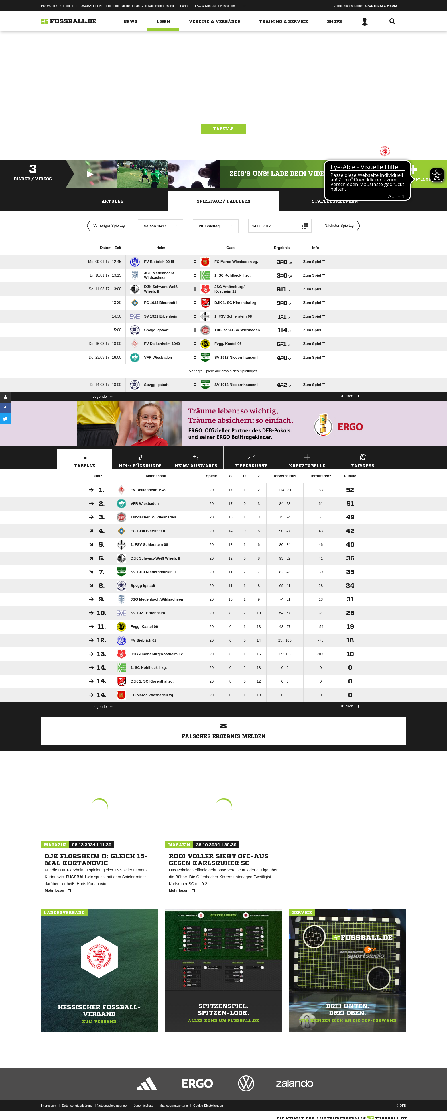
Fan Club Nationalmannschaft (155, 5)
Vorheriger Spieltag (104, 226)
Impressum (48, 1105)
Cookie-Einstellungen (208, 1105)
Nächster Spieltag (343, 226)
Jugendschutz (143, 1105)
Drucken (349, 396)
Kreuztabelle (307, 460)
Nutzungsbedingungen (112, 1105)
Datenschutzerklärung (77, 1105)
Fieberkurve (251, 460)
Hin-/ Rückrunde (140, 460)
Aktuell (112, 201)
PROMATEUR (51, 5)
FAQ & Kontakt (205, 5)
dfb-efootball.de (119, 5)
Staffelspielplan (335, 201)
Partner (185, 5)
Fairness (362, 460)
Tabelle (223, 129)
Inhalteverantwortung (173, 1105)
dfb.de (69, 5)
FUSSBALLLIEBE (91, 5)
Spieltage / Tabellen (224, 201)
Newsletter (227, 5)
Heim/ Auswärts (196, 460)
